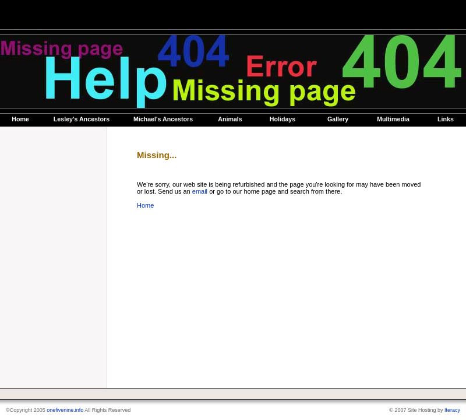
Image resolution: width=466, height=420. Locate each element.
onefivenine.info (65, 410)
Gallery (337, 119)
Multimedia (393, 119)
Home (20, 119)
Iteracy (452, 410)
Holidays (282, 119)
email (199, 191)
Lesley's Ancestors (82, 119)
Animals (230, 119)
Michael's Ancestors (163, 119)
